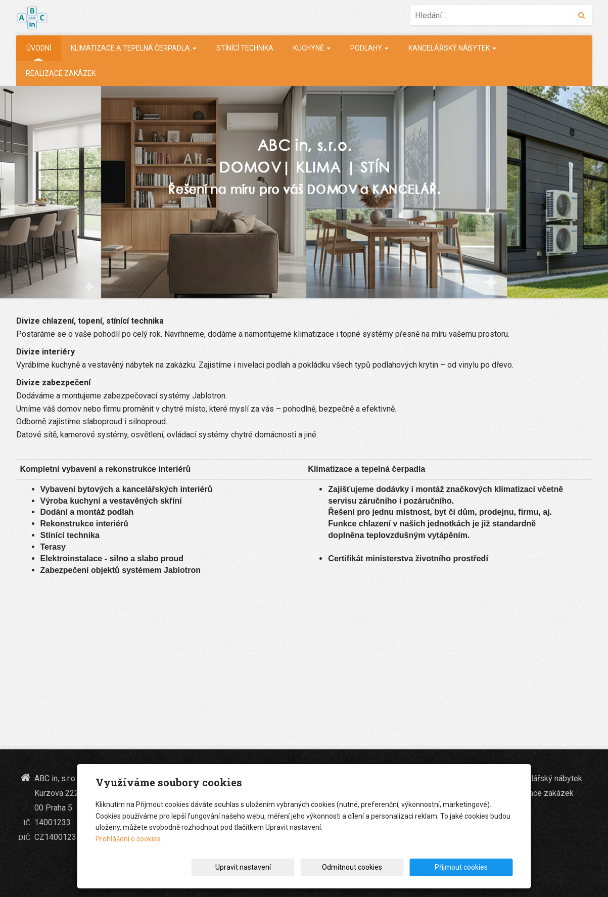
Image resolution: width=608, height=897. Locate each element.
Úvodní (38, 48)
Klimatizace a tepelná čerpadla (134, 48)
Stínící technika (244, 48)
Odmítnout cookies (391, 867)
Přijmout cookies (474, 867)
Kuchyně (312, 48)
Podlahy (369, 48)
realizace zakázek (61, 73)
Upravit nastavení (307, 867)
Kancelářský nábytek (452, 48)
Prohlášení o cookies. (129, 839)
